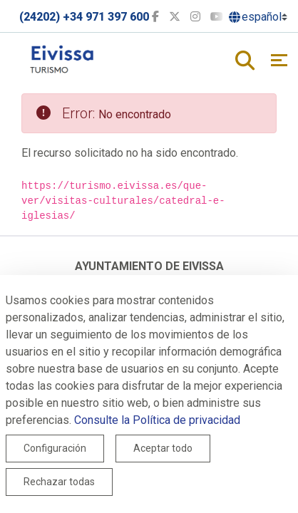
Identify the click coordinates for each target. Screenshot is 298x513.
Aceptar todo (162, 448)
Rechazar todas (59, 481)
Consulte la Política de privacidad (157, 420)
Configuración (55, 448)
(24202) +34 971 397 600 (84, 17)
